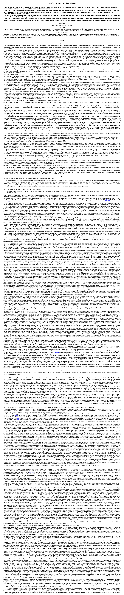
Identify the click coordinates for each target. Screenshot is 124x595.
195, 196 (107, 200)
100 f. (30, 304)
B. (62, 177)
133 (50, 392)
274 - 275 (16, 415)
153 (18, 419)
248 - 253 (56, 352)
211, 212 (6, 201)
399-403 (19, 418)
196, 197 (31, 472)
